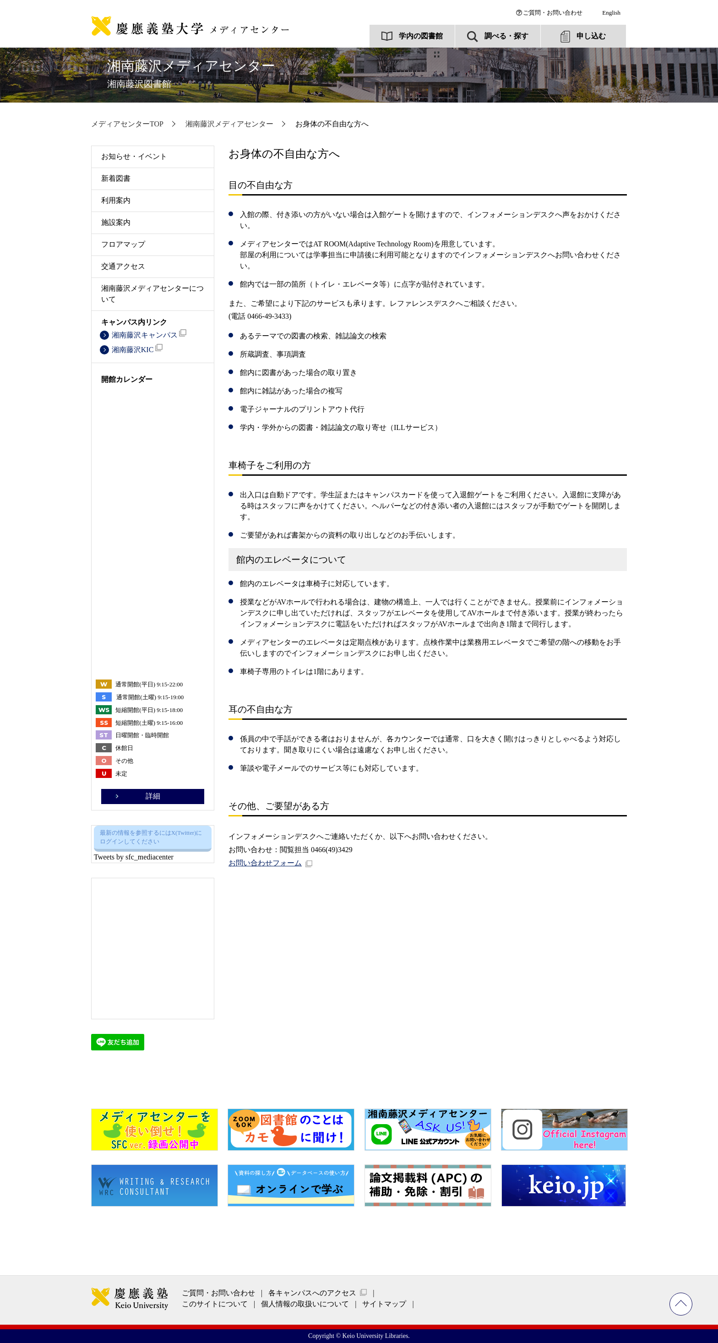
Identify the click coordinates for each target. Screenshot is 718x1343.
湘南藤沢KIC (137, 348)
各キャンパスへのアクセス (312, 1293)
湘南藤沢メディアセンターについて (152, 293)
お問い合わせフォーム (265, 863)
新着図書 (116, 178)
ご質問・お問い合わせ (552, 12)
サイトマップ (384, 1304)
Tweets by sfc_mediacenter (134, 857)
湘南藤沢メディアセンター (191, 73)
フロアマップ (123, 244)
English (611, 12)
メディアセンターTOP (127, 124)
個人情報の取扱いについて (305, 1304)
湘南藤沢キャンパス (149, 334)
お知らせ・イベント (134, 156)
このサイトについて (215, 1304)
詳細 (153, 796)
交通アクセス (123, 266)
